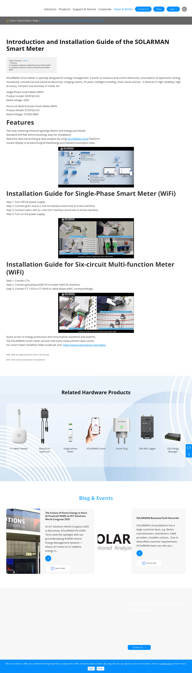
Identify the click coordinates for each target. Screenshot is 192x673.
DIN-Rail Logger (147, 451)
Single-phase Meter (70, 453)
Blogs (35, 20)
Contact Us (143, 9)
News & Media (123, 9)
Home (13, 20)
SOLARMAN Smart (96, 451)
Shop (158, 9)
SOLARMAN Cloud (77, 138)
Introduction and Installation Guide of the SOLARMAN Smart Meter (72, 20)
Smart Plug (121, 451)
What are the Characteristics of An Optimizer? (28, 360)
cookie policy (166, 663)
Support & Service (84, 9)
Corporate (104, 9)
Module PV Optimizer (44, 453)
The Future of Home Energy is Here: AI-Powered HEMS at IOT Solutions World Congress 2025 (66, 519)
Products (64, 9)
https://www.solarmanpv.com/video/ (84, 345)
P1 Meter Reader (19, 451)
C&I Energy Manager (173, 453)
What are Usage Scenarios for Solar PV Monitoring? (30, 355)
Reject (91, 668)
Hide (25, 60)
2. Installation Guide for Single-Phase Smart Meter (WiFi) (29, 65)
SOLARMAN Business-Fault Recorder (157, 520)
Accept (100, 668)
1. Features (13, 63)
